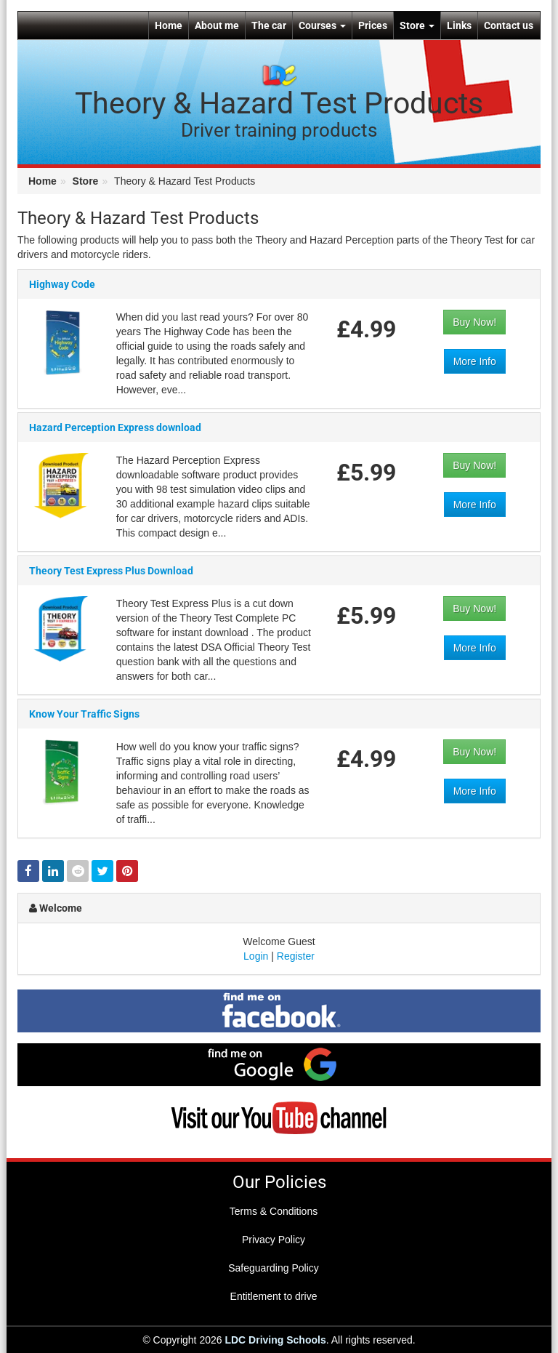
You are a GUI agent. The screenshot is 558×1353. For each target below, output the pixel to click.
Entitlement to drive (274, 1296)
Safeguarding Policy (273, 1268)
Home (168, 25)
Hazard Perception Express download (115, 428)
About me (217, 25)
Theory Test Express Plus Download (111, 584)
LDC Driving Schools (275, 1340)
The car (268, 25)
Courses (322, 25)
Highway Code (62, 285)
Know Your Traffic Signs (84, 728)
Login (255, 956)
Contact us (508, 25)
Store (417, 25)
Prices (372, 25)
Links (459, 25)
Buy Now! (474, 323)
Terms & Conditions (274, 1211)
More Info (474, 362)
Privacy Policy (273, 1239)
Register (296, 956)
